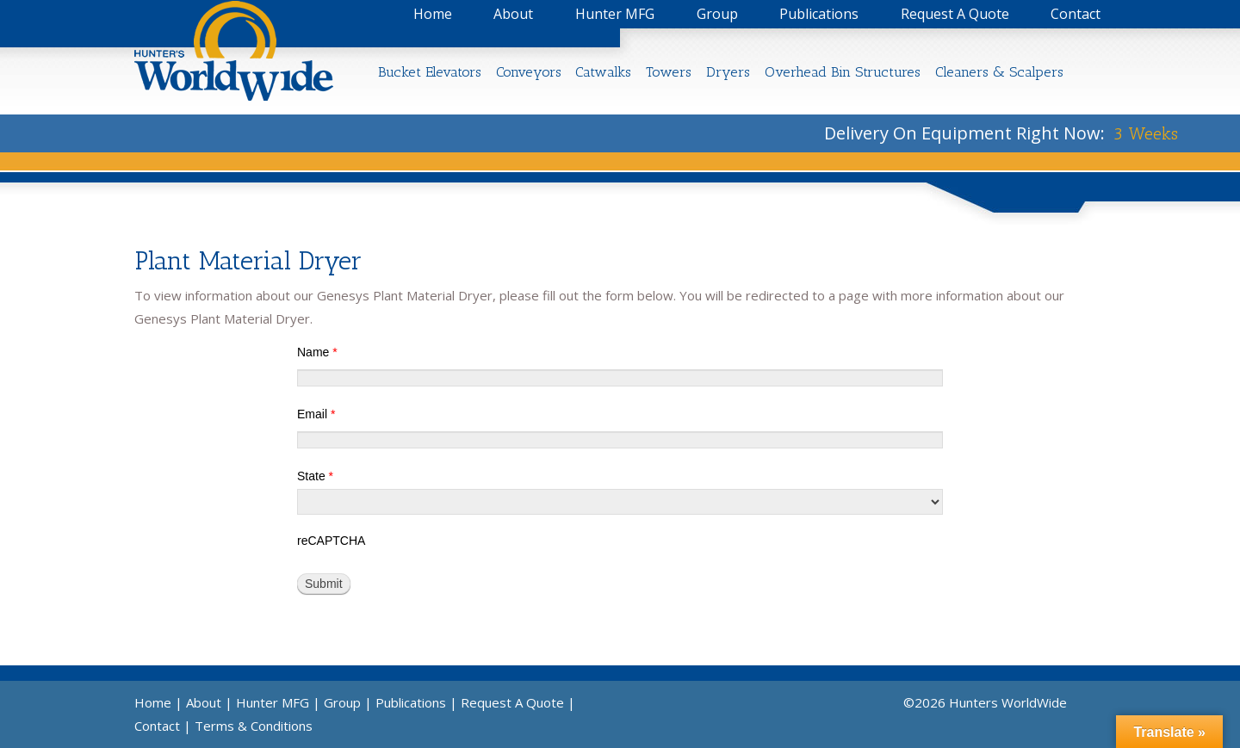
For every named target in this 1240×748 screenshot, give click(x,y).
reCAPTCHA (331, 540)
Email (316, 414)
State (315, 476)
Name (317, 352)
